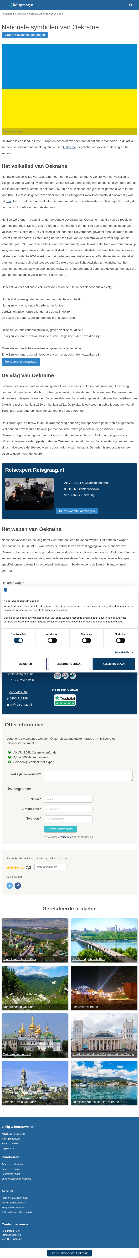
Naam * (36, 799)
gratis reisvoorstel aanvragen (25, 34)
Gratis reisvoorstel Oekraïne (69, 1253)
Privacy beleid (65, 836)
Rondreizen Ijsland (11, 1174)
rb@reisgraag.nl (21, 704)
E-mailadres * (31, 808)
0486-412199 (18, 692)
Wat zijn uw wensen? (25, 774)
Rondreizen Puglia (11, 1169)
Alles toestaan (113, 663)
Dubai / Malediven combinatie (16, 1178)
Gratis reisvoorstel (60, 829)
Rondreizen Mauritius (12, 1164)
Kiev (8, 201)
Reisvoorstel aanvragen (21, 361)
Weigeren (25, 663)
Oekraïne (69, 147)
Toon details (122, 652)
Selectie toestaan (69, 663)
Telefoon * (33, 818)
